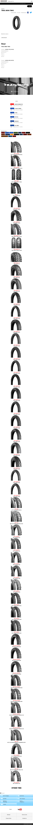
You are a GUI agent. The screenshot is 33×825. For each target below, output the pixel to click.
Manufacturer (24, 12)
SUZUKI (7, 132)
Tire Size (19, 12)
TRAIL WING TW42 (23, 3)
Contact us (24, 818)
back (30, 6)
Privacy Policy (8, 818)
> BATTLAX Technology (4, 37)
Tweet (10, 809)
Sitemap (8, 814)
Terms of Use (24, 814)
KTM (12, 134)
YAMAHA (11, 132)
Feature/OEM (14, 12)
